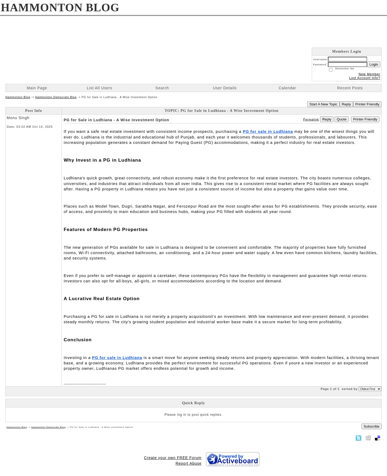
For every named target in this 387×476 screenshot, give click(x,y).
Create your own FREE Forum (173, 458)
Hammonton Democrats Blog (56, 97)
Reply (346, 104)
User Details (224, 88)
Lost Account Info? (364, 78)
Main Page (37, 88)
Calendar (287, 88)
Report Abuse (188, 463)
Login (373, 64)
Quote (341, 119)
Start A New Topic (323, 104)
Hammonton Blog (17, 97)
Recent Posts (350, 88)
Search (162, 88)
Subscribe (371, 426)
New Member (369, 74)
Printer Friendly (367, 104)
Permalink (311, 119)
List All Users (99, 88)
